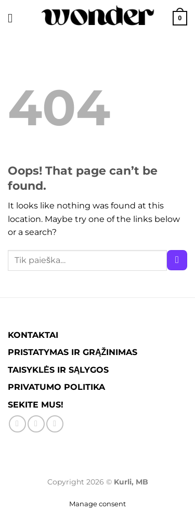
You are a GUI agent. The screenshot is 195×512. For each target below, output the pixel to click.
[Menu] (14, 18)
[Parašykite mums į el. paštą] (54, 423)
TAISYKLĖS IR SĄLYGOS (58, 370)
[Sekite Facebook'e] (17, 423)
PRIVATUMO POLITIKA (56, 387)
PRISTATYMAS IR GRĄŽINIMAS (72, 352)
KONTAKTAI (33, 335)
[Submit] (177, 260)
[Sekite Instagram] (36, 423)
